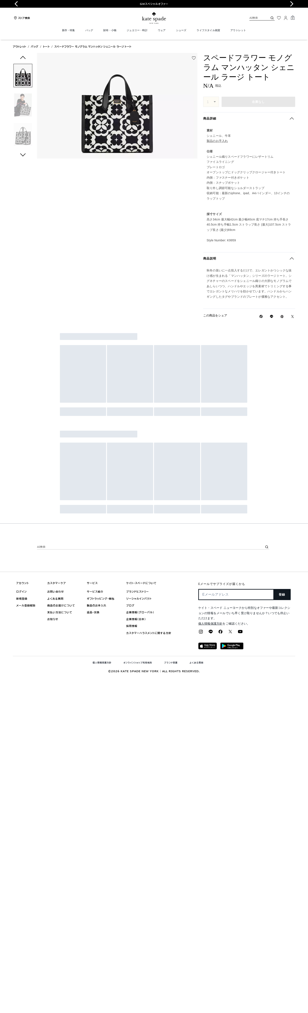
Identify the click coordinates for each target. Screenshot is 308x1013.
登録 (282, 594)
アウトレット (19, 46)
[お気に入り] (278, 17)
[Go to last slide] (16, 3)
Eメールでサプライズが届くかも (221, 584)
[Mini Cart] (292, 17)
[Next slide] (291, 3)
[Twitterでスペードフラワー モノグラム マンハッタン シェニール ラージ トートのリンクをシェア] (292, 316)
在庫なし (258, 101)
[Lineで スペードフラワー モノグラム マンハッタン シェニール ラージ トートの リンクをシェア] (271, 316)
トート (46, 46)
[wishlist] (193, 58)
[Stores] (21, 17)
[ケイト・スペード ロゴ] (154, 18)
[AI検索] (255, 17)
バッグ (34, 46)
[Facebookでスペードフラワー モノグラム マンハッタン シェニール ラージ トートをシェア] (261, 316)
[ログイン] (285, 17)
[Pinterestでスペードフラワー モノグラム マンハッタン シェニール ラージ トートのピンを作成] (282, 316)
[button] (23, 76)
